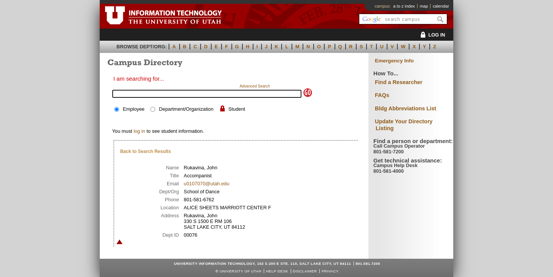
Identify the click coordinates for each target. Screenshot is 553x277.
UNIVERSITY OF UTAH (240, 271)
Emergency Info (394, 61)
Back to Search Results (145, 151)
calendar (441, 6)
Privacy (330, 271)
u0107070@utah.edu (206, 183)
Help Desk (277, 271)
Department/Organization (186, 109)
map (424, 6)
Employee (134, 109)
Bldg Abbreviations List (405, 108)
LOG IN (431, 35)
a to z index (404, 6)
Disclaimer (305, 271)
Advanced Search (255, 86)
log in (139, 131)
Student (236, 109)
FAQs (382, 95)
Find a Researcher (398, 82)
